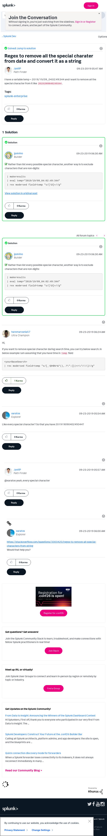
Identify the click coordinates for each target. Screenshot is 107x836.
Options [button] (101, 36)
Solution (12, 142)
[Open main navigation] (103, 5)
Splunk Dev (9, 36)
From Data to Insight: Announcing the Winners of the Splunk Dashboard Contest (50, 715)
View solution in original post (21, 193)
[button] (101, 49)
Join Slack (53, 650)
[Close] (89, 821)
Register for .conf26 (54, 613)
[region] (47, 826)
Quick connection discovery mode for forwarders (33, 753)
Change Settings (41, 830)
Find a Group (53, 688)
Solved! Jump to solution (22, 48)
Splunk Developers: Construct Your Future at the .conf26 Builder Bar (43, 734)
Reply (14, 118)
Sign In (91, 5)
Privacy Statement (14, 830)
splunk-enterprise (15, 96)
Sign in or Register (85, 21)
